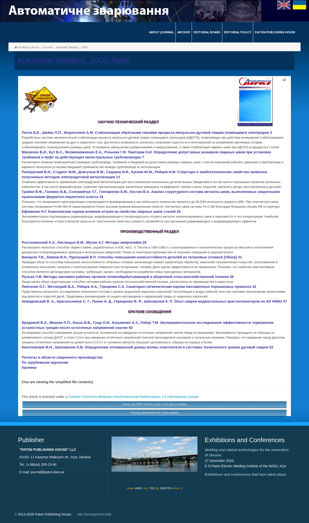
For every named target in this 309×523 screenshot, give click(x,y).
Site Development (94, 514)
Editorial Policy (237, 32)
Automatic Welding (67, 47)
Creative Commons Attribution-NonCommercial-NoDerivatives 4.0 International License (133, 397)
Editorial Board (207, 32)
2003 (84, 47)
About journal (161, 32)
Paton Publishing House (275, 32)
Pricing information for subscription (154, 413)
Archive (183, 32)
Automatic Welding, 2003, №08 (74, 60)
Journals (47, 47)
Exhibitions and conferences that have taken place (245, 474)
